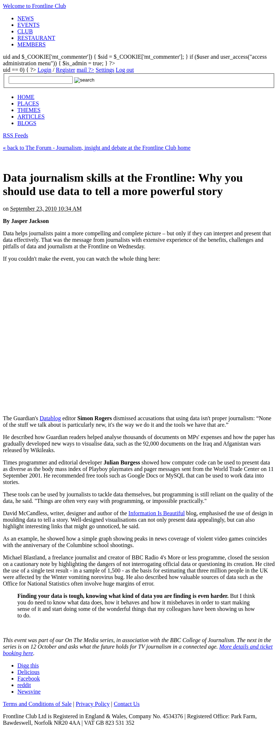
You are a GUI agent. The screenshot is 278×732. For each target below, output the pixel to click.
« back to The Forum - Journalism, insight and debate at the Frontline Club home (96, 148)
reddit (24, 685)
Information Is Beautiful (157, 513)
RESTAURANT (36, 38)
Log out (125, 70)
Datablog (50, 418)
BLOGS (26, 123)
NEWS (25, 18)
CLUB (25, 31)
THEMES (29, 110)
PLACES (28, 103)
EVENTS (28, 25)
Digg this (28, 665)
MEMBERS (31, 44)
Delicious (28, 672)
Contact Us (127, 704)
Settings (105, 70)
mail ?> (85, 70)
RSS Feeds (15, 135)
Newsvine (29, 691)
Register (65, 70)
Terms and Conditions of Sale (37, 704)
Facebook (28, 678)
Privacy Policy (93, 704)
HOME (25, 97)
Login (44, 70)
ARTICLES (31, 116)
